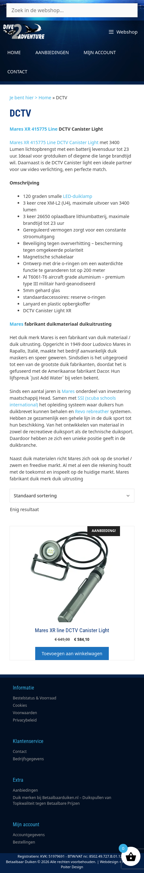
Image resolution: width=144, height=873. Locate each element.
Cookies (20, 705)
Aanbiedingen (52, 52)
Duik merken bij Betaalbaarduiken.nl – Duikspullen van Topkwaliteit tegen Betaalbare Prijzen (62, 800)
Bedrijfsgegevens (28, 759)
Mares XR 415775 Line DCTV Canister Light (54, 142)
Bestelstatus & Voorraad (34, 698)
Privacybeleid (25, 720)
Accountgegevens (29, 834)
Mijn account (100, 52)
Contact (17, 72)
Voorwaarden (25, 712)
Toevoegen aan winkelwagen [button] (72, 653)
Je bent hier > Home (30, 97)
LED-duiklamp (77, 196)
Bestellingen (24, 842)
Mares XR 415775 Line (34, 129)
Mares (16, 324)
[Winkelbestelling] (72, 495)
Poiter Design (72, 866)
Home (14, 52)
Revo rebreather (92, 411)
